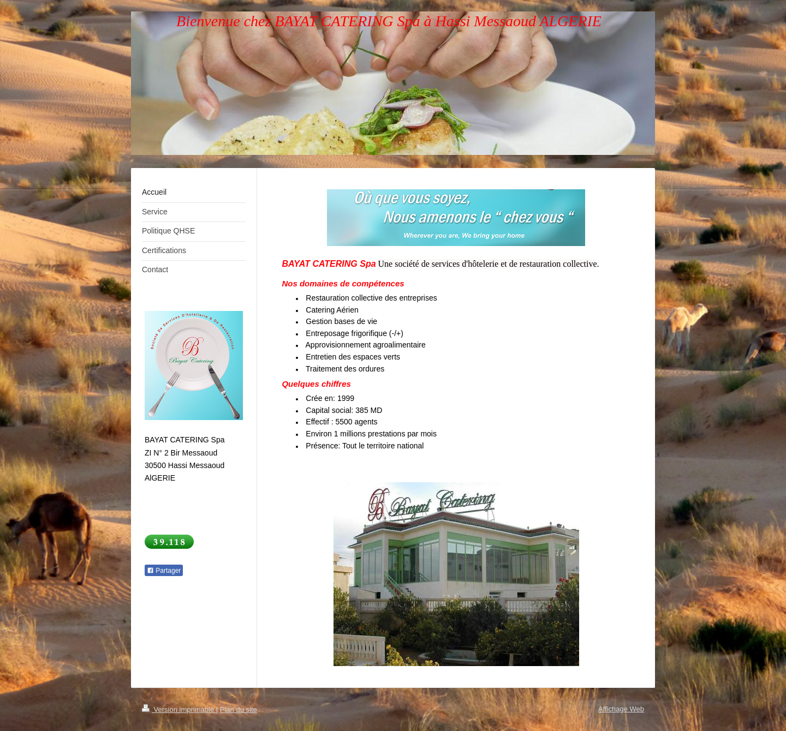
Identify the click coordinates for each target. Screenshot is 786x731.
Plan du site (238, 709)
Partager (164, 570)
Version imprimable (179, 709)
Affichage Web (621, 709)
